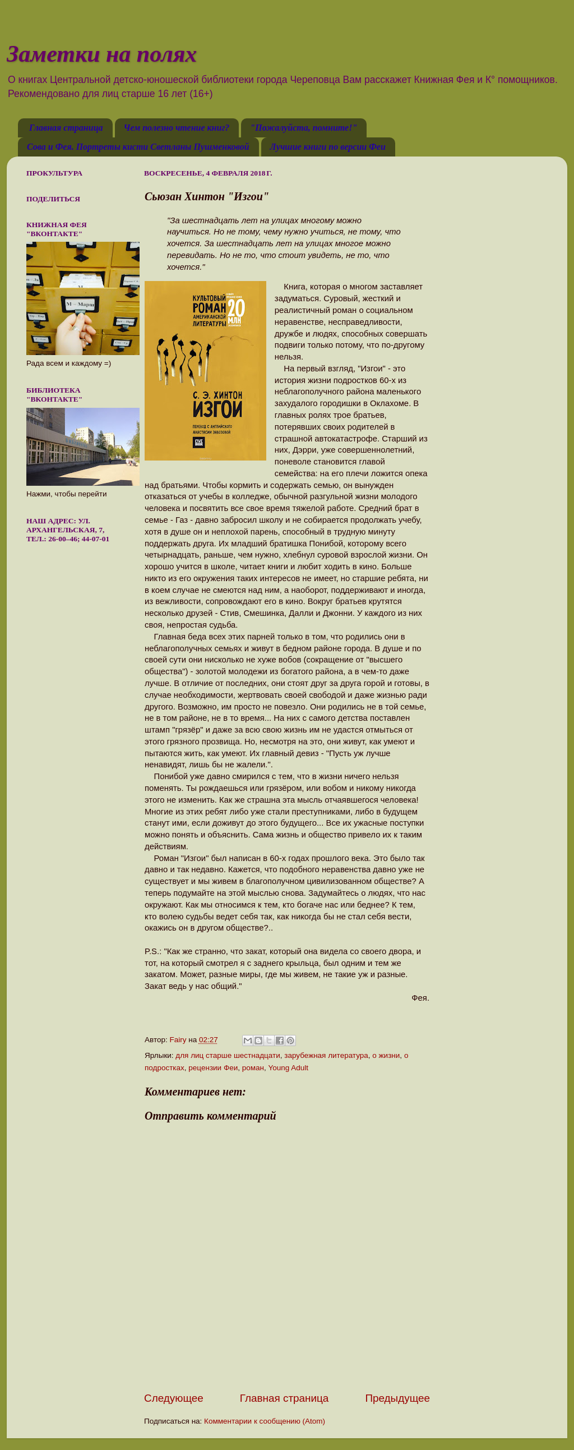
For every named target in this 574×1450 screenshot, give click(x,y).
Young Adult (289, 1068)
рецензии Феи (213, 1068)
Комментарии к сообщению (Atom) (264, 1421)
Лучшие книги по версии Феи (328, 146)
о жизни (386, 1055)
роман (253, 1068)
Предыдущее (397, 1398)
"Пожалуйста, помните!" (303, 127)
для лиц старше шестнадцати (227, 1055)
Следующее (173, 1398)
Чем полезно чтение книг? (177, 127)
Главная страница (66, 127)
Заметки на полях (102, 54)
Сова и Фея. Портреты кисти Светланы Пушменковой (138, 146)
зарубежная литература (326, 1055)
